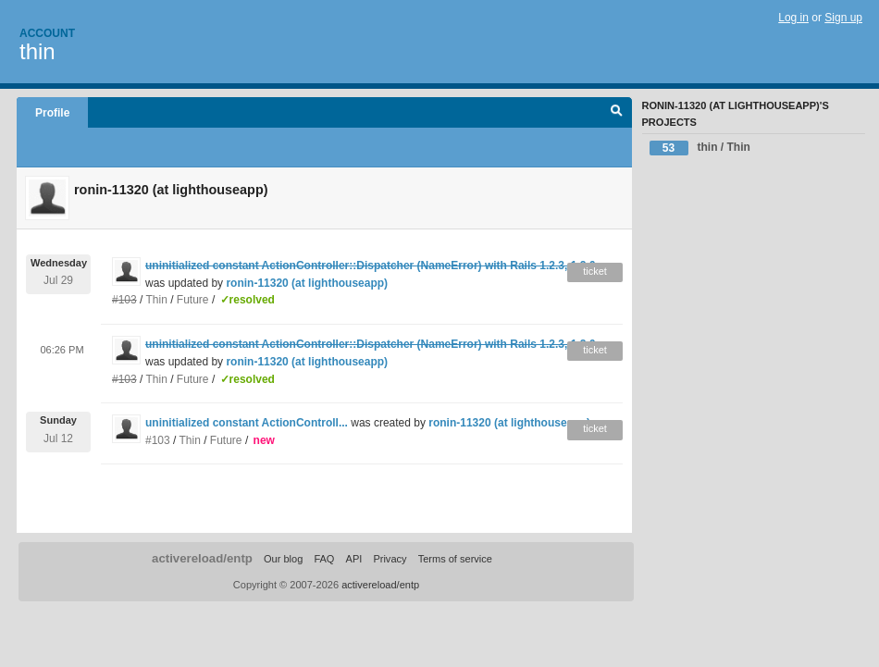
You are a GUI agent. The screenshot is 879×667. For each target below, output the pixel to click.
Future (193, 299)
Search (616, 113)
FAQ (324, 558)
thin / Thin (700, 148)
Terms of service (455, 558)
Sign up (843, 17)
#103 (157, 440)
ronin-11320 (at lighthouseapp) (307, 283)
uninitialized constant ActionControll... (246, 422)
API (354, 558)
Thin (156, 299)
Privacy (389, 558)
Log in (793, 17)
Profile (52, 112)
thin (37, 51)
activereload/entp (202, 558)
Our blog (283, 558)
